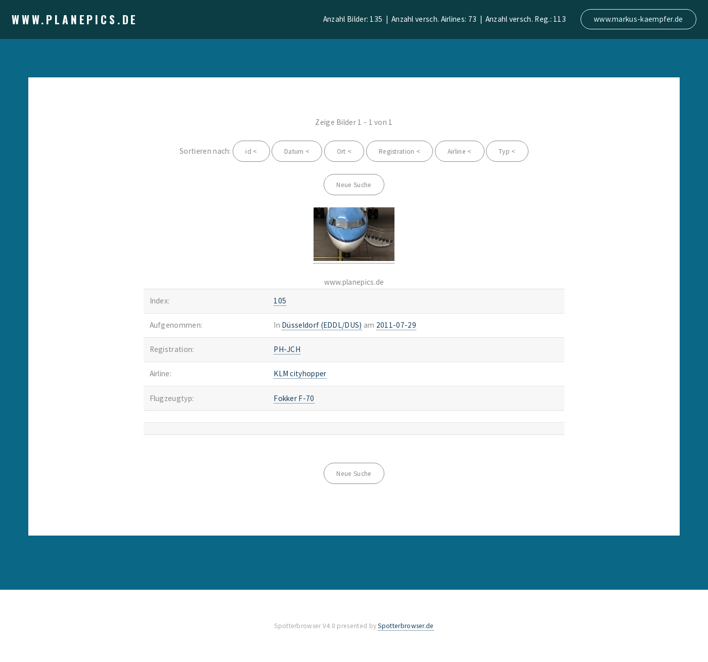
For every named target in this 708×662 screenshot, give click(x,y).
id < (251, 151)
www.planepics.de (75, 19)
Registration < (399, 151)
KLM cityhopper (300, 373)
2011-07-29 (396, 325)
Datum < (296, 151)
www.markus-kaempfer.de (638, 19)
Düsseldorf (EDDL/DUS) (322, 325)
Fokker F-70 (294, 398)
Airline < (460, 151)
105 (280, 300)
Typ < (507, 151)
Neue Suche (353, 185)
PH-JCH (287, 349)
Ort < (344, 151)
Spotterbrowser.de (405, 626)
